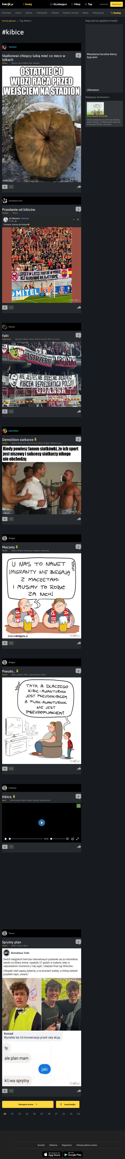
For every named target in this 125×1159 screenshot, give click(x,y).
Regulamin (67, 1145)
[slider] (26, 838)
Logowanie (101, 4)
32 (19, 1113)
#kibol (43, 675)
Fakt (5, 335)
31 (27, 1113)
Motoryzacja (98, 13)
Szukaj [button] (117, 12)
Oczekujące (53, 4)
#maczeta (45, 550)
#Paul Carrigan (44, 443)
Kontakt (41, 1145)
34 (5, 1113)
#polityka (18, 339)
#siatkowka (22, 443)
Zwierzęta (6, 13)
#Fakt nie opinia (54, 339)
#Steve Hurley (32, 443)
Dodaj (30, 4)
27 (56, 1113)
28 (49, 1113)
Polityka (55, 13)
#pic (30, 63)
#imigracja (28, 550)
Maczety (10, 547)
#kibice (26, 63)
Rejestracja (116, 4)
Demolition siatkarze (19, 439)
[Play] (6, 838)
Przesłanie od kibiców (18, 209)
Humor (18, 13)
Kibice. (8, 797)
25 (71, 1113)
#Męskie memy (56, 443)
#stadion (36, 63)
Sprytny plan (11, 942)
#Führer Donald (41, 339)
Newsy (85, 13)
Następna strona (28, 1104)
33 (12, 1113)
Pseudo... (10, 671)
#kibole (20, 550)
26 (63, 1113)
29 (41, 1113)
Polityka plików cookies (86, 1145)
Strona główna (9, 20)
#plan (25, 946)
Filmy (71, 4)
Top (84, 4)
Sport (4, 800)
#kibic (26, 675)
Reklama (53, 1145)
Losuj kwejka (69, 1104)
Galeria (29, 13)
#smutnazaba (15, 800)
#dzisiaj (36, 800)
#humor (14, 63)
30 (34, 1113)
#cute (20, 63)
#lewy (30, 800)
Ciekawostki (41, 13)
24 (78, 1113)
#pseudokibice (34, 675)
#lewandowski (44, 800)
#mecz (31, 339)
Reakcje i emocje (70, 13)
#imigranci (37, 550)
